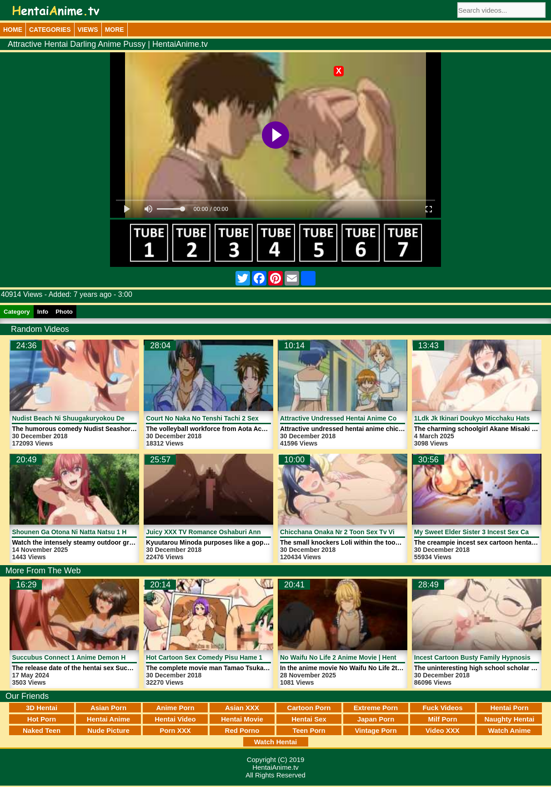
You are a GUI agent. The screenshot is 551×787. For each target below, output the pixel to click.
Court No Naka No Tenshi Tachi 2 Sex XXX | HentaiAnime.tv (235, 418)
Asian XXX (242, 708)
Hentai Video (175, 719)
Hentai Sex (308, 719)
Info (42, 311)
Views (88, 29)
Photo (64, 311)
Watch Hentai (275, 742)
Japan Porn (376, 719)
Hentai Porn (509, 708)
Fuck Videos (442, 708)
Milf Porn (442, 719)
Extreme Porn (376, 708)
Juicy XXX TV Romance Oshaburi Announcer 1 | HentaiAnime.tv (242, 532)
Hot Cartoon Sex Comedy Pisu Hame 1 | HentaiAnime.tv (230, 657)
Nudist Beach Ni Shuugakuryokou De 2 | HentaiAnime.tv (96, 418)
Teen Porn (308, 730)
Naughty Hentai (509, 719)
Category (17, 311)
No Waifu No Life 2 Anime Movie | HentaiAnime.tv (354, 657)
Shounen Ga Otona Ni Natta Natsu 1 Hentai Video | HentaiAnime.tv (112, 532)
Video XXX (443, 730)
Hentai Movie (242, 719)
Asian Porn (108, 708)
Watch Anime (509, 730)
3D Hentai (41, 708)
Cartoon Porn (309, 708)
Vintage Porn (375, 730)
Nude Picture (108, 730)
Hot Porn (41, 719)
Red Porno (242, 730)
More (114, 29)
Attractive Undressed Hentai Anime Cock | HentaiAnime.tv (367, 418)
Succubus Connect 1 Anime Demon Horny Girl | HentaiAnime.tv (108, 657)
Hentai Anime (108, 719)
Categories (50, 29)
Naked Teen (41, 730)
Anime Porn (175, 708)
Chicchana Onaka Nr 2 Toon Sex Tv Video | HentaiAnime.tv (368, 532)
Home (12, 29)
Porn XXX (175, 730)
